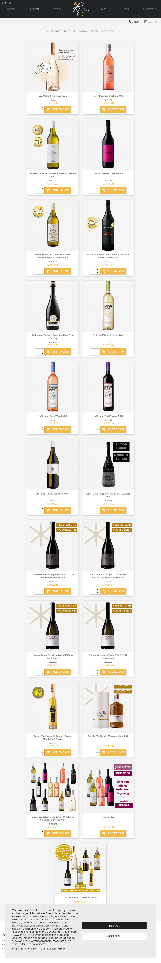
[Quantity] (38, 109)
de (10, 3)
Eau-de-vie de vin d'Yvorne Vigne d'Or (108, 736)
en (6, 3)
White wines (53, 31)
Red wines (69, 31)
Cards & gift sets (88, 31)
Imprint (33, 948)
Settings (114, 925)
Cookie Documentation (53, 948)
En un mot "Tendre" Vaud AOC (108, 335)
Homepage (11, 9)
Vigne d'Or (108, 31)
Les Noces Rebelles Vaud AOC (53, 493)
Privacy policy (19, 948)
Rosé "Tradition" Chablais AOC (108, 95)
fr (2, 3)
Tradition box (108, 816)
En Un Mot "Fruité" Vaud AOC (108, 416)
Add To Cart (58, 109)
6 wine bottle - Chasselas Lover (80, 897)
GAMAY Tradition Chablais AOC (108, 173)
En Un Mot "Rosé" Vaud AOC (52, 416)
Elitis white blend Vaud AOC (53, 95)
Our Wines (34, 9)
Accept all (114, 936)
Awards (57, 9)
